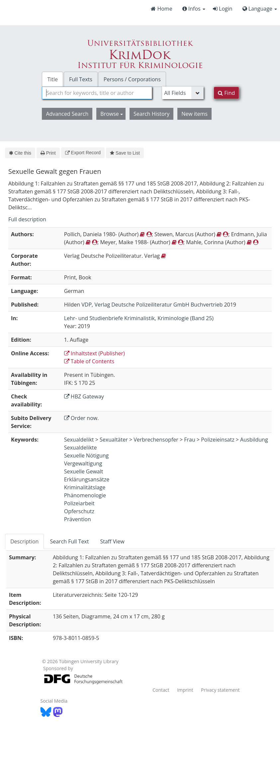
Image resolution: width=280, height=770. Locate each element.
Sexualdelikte (80, 447)
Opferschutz (79, 511)
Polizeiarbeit (79, 503)
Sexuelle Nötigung (86, 455)
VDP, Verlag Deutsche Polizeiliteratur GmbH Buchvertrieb (152, 304)
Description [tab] (24, 541)
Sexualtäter (114, 439)
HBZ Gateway (84, 396)
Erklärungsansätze (87, 479)
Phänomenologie (85, 495)
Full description (27, 219)
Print (48, 153)
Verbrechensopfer (156, 439)
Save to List (125, 153)
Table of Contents (89, 361)
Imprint (185, 690)
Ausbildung (254, 439)
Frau (189, 439)
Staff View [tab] (112, 541)
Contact (160, 690)
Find (226, 93)
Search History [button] (151, 113)
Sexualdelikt (79, 439)
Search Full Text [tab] (69, 541)
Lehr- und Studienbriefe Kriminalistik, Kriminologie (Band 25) (139, 318)
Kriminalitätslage (85, 487)
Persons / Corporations (132, 79)
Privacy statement (220, 690)
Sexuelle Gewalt (83, 471)
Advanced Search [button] (67, 113)
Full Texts (80, 79)
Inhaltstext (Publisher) (94, 353)
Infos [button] (193, 8)
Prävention (77, 519)
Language (259, 8)
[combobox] (97, 93)
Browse (111, 113)
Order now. (81, 418)
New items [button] (194, 113)
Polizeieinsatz (217, 439)
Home (161, 8)
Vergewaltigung (83, 463)
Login (223, 8)
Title (52, 79)
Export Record (83, 152)
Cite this (20, 153)
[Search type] (183, 93)
